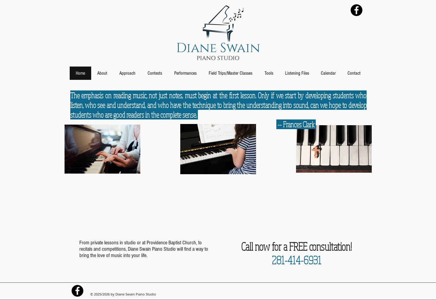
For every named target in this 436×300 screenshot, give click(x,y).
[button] (102, 73)
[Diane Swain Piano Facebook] (356, 10)
